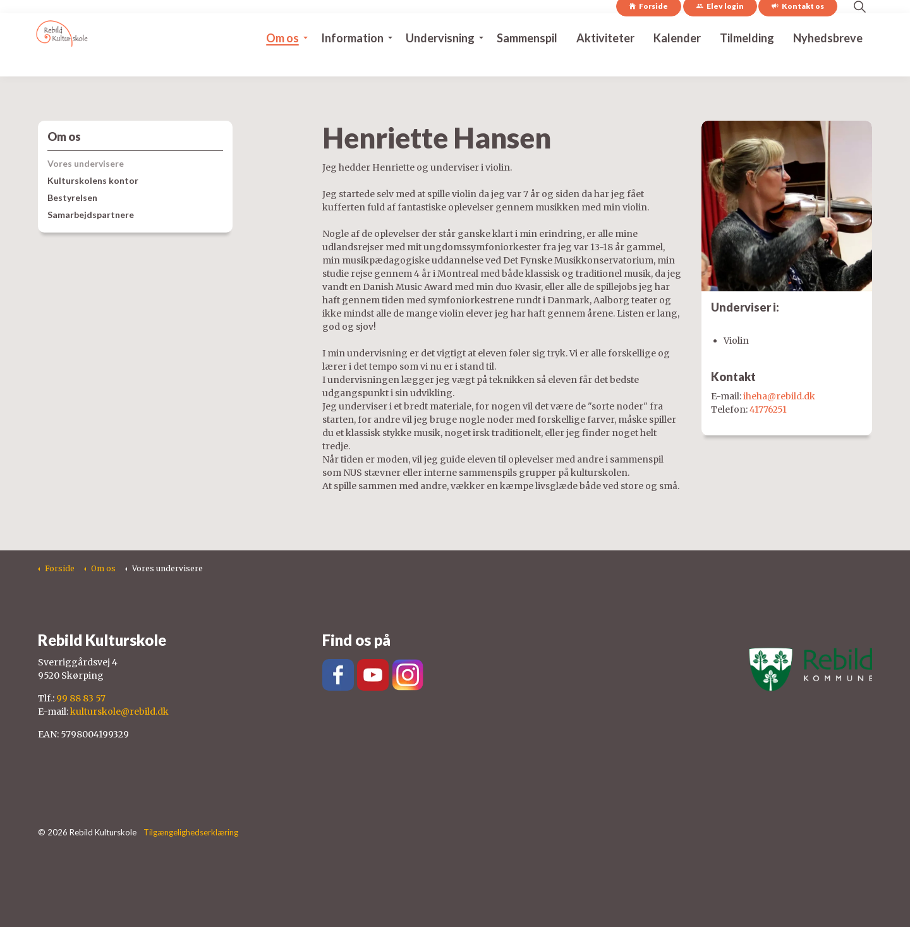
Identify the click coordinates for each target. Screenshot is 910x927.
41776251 (768, 409)
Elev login (720, 29)
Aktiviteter (605, 61)
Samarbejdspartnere (90, 214)
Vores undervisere (85, 163)
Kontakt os (798, 29)
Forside (649, 29)
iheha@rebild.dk (779, 396)
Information (352, 61)
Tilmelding (747, 61)
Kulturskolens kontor (92, 180)
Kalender (677, 61)
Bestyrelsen (72, 197)
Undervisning (440, 61)
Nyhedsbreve (828, 61)
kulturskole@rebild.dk (119, 711)
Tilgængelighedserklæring (190, 832)
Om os (282, 61)
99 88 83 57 (81, 698)
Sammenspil (527, 61)
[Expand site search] (859, 29)
